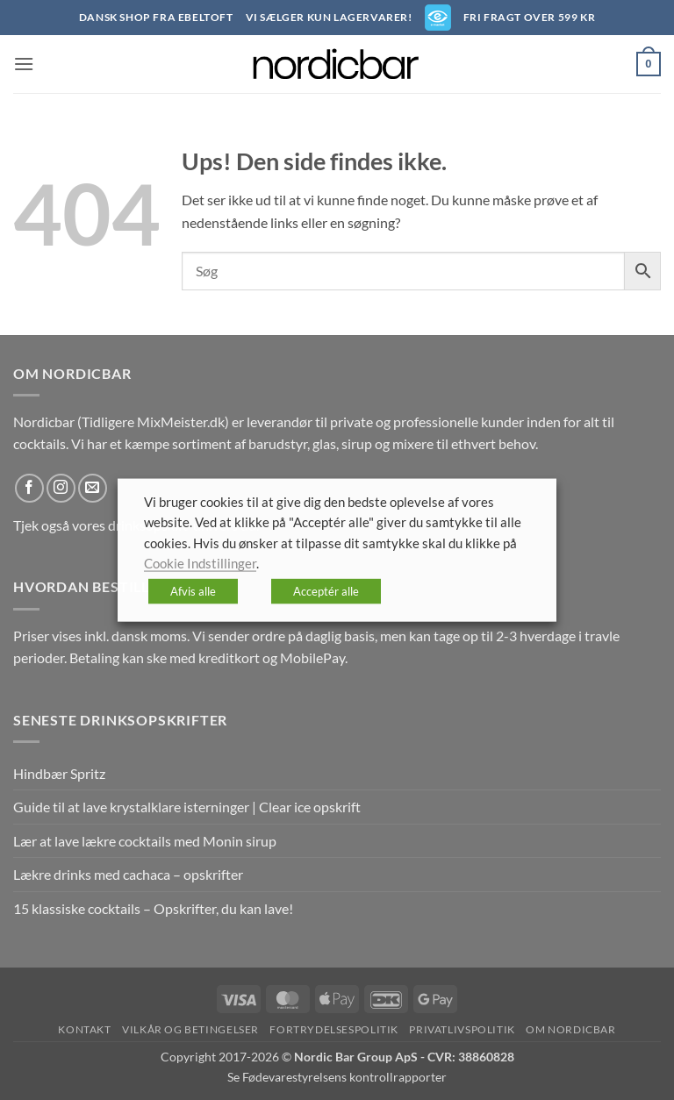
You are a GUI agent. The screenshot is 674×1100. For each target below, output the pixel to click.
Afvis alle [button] (193, 590)
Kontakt (84, 1029)
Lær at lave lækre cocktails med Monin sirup (144, 840)
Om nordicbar (570, 1029)
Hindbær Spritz (59, 773)
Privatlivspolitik (461, 1029)
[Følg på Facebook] (29, 488)
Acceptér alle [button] (326, 590)
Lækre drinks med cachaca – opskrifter (128, 874)
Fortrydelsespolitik (333, 1029)
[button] (23, 63)
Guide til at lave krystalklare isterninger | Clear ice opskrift (187, 806)
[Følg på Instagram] (61, 488)
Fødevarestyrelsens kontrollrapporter (344, 1076)
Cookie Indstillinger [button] (200, 563)
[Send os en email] (92, 488)
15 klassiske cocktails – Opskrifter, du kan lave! (153, 908)
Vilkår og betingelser (190, 1029)
